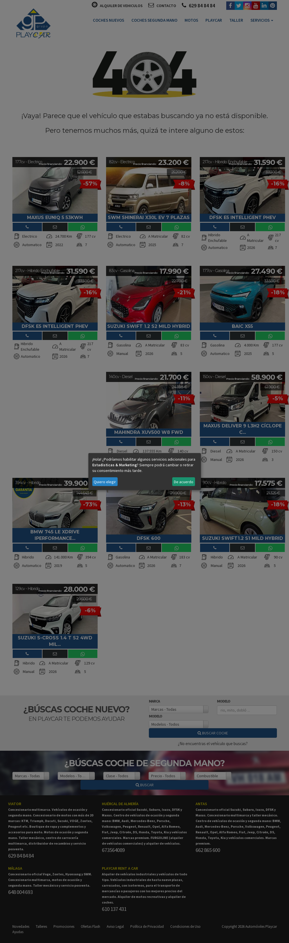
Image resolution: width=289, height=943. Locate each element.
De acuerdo (183, 481)
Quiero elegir (105, 481)
